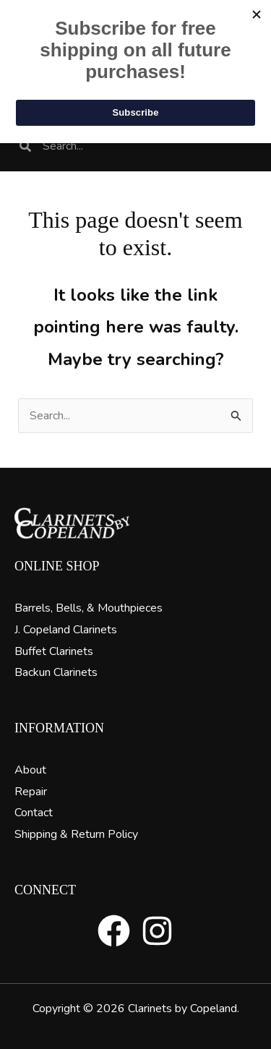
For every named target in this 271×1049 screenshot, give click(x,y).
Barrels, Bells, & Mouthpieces (88, 608)
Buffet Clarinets (53, 651)
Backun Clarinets (56, 672)
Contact (33, 813)
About (30, 770)
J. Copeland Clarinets (65, 630)
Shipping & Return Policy (76, 834)
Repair (30, 792)
